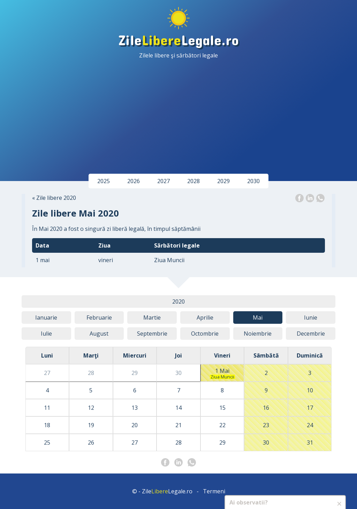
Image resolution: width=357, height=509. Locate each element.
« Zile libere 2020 (54, 198)
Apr (205, 317)
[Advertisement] (178, 111)
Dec (311, 333)
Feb (99, 317)
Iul (46, 333)
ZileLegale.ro (179, 39)
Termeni (214, 491)
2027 (163, 181)
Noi (258, 333)
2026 (133, 181)
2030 (253, 181)
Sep (152, 333)
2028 (193, 181)
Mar (152, 317)
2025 (103, 181)
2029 (223, 181)
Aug (99, 333)
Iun (310, 317)
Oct (205, 333)
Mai (258, 317)
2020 (178, 301)
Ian (46, 317)
